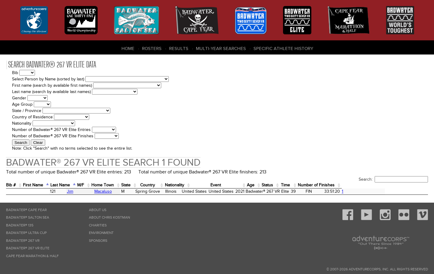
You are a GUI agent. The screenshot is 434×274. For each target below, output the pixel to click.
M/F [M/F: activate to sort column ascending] (100, 185)
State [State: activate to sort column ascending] (157, 185)
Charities (98, 225)
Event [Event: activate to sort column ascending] (270, 185)
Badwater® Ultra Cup (26, 233)
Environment (101, 233)
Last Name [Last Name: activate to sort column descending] (75, 185)
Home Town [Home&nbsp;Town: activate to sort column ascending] (128, 185)
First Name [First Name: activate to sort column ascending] (41, 185)
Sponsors (98, 241)
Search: (393, 179)
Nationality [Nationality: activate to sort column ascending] (218, 185)
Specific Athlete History (283, 48)
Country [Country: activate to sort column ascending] (184, 185)
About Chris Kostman (109, 218)
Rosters (152, 48)
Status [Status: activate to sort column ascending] (335, 185)
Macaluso (71, 191)
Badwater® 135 (19, 225)
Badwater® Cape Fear (26, 210)
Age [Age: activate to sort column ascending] (314, 185)
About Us (97, 210)
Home (127, 48)
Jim (31, 191)
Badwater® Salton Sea (27, 218)
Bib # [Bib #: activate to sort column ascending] (13, 185)
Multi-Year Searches (221, 48)
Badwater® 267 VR (22, 241)
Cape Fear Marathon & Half (32, 256)
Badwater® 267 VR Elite (27, 248)
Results (178, 48)
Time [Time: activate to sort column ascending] (358, 185)
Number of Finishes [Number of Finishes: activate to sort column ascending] (396, 185)
